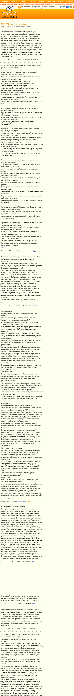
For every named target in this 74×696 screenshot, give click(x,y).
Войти (64, 4)
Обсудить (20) (20, 305)
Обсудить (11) (20, 561)
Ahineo (33, 603)
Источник (35, 59)
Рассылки (31, 4)
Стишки (41, 1)
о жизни (2, 247)
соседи (2, 302)
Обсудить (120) (20, 59)
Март (34, 251)
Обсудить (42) (21, 251)
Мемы (23, 1)
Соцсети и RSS (39, 4)
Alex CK (34, 305)
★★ (38, 251)
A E (33, 561)
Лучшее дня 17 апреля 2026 (8, 4)
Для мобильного (23, 4)
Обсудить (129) (4, 501)
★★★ (28, 501)
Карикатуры (51, 1)
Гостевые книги (49, 4)
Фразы (32, 1)
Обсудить (18, 628)
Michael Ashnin (22, 501)
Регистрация (70, 4)
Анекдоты (4, 1)
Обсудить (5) (19, 603)
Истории (14, 1)
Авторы (60, 1)
